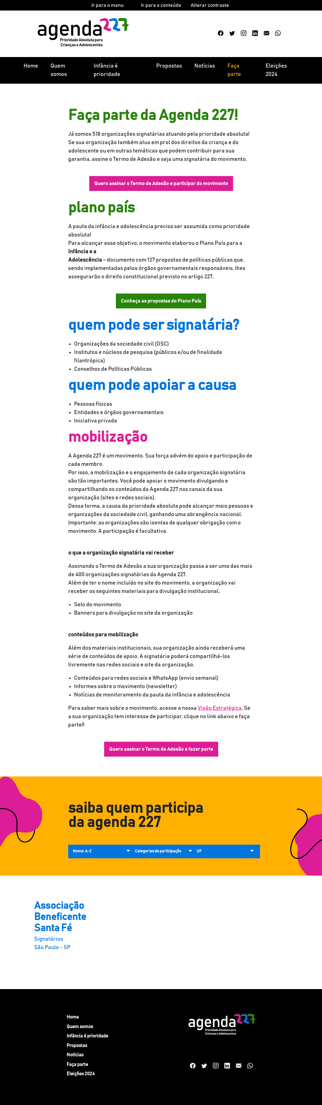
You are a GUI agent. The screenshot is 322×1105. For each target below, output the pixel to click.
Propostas (169, 66)
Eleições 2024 (276, 70)
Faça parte (234, 70)
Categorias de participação (158, 851)
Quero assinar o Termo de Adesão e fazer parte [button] (161, 749)
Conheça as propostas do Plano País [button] (161, 300)
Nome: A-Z (82, 851)
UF (198, 851)
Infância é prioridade (107, 70)
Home (31, 66)
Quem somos (59, 70)
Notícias (204, 66)
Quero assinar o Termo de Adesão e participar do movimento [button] (161, 183)
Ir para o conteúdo (161, 5)
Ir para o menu (107, 5)
